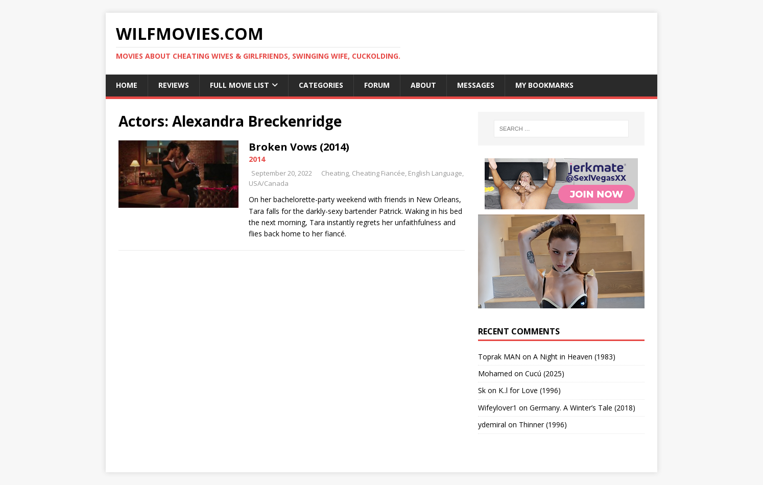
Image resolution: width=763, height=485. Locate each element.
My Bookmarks (544, 85)
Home (126, 85)
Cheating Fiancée (378, 173)
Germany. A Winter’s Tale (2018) (582, 408)
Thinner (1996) (543, 424)
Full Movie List (239, 85)
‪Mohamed (495, 373)
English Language (435, 173)
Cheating (335, 173)
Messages (475, 85)
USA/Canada (269, 183)
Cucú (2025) (544, 373)
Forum (377, 85)
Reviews (173, 85)
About (423, 85)
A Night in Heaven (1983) (574, 356)
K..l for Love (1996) (529, 390)
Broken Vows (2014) (299, 147)
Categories (321, 85)
